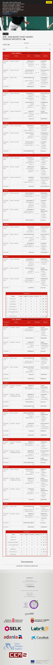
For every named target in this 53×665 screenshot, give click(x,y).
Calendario (25, 53)
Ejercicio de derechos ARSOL (29, 596)
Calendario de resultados (35, 53)
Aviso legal (29, 595)
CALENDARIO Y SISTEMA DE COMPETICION (27, 566)
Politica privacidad (29, 594)
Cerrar (49, 2)
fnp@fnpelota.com (31, 586)
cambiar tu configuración (10, 13)
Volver (6, 33)
